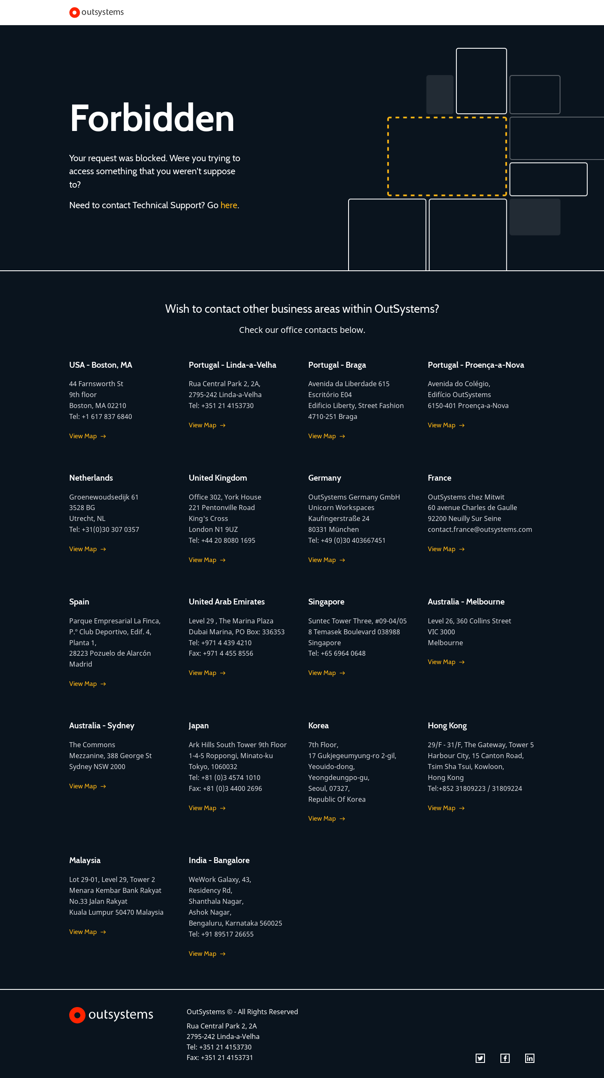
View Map (83, 436)
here (229, 204)
